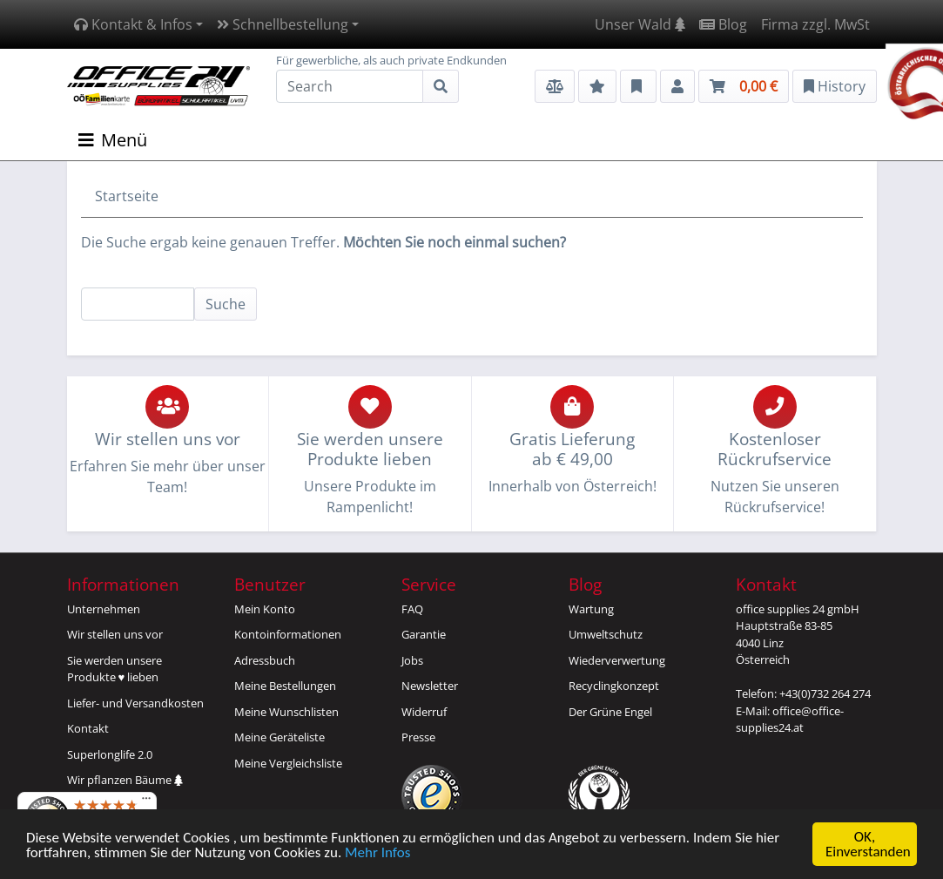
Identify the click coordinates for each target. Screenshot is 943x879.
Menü (112, 140)
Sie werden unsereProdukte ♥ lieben (114, 669)
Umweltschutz (606, 634)
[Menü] (146, 802)
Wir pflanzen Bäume (125, 780)
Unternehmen (103, 609)
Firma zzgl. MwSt (815, 24)
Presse (418, 737)
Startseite (126, 196)
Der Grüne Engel (610, 712)
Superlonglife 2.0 (109, 754)
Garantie (423, 634)
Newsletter (429, 685)
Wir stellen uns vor (115, 634)
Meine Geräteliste (279, 737)
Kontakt (88, 728)
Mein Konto (264, 609)
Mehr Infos (377, 853)
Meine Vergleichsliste (288, 763)
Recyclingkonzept (614, 685)
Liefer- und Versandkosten (135, 703)
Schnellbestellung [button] (282, 24)
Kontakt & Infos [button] (133, 24)
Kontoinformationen (287, 634)
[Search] (349, 86)
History (835, 86)
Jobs (412, 660)
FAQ (412, 609)
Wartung (591, 609)
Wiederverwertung (617, 660)
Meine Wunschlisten (286, 712)
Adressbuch (264, 660)
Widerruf (424, 712)
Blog (723, 24)
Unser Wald (640, 24)
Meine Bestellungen (285, 685)
